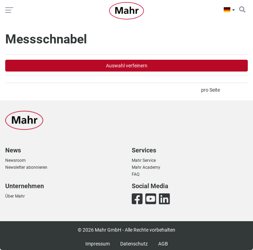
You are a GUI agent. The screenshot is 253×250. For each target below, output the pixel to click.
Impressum (97, 244)
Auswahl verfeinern (126, 65)
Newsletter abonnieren (26, 167)
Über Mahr (15, 196)
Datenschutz (134, 244)
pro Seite (210, 90)
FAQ (135, 174)
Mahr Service (144, 160)
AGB (163, 244)
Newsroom (15, 160)
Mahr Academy (146, 167)
